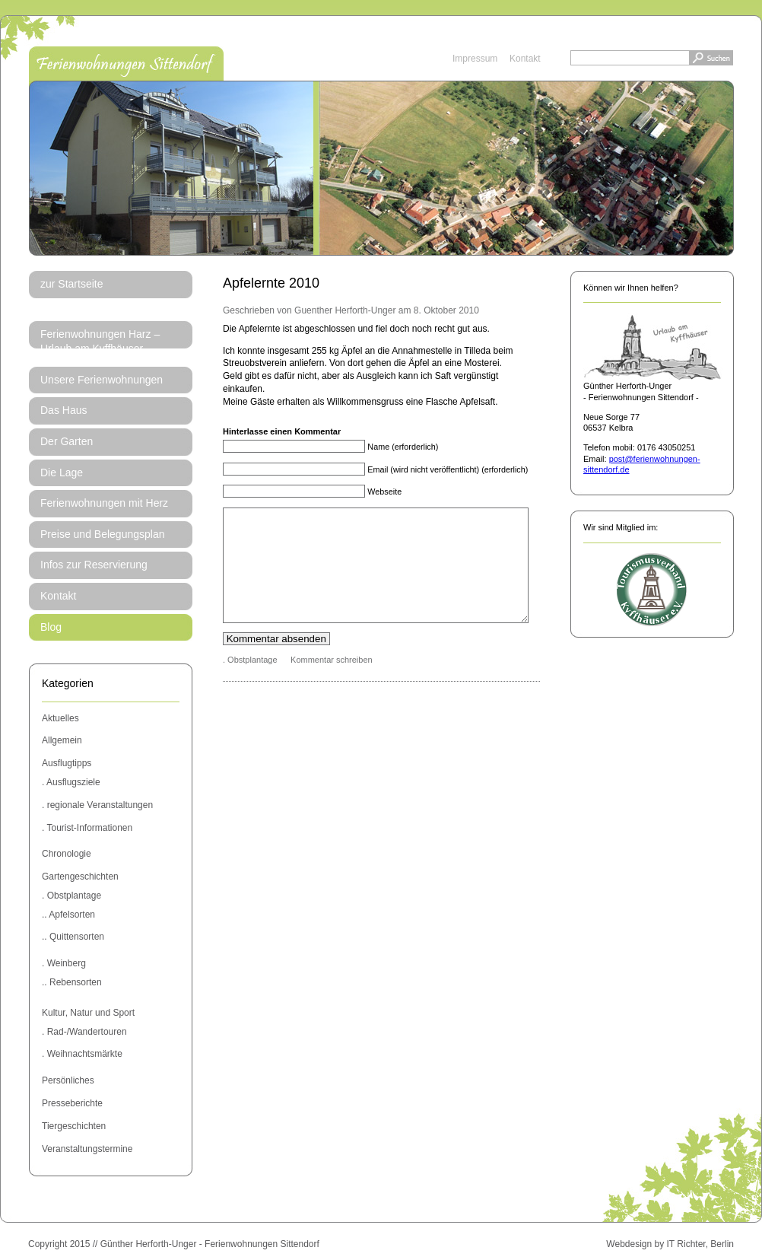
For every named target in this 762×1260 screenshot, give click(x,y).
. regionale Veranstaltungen (97, 805)
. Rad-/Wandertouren (84, 1031)
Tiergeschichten (74, 1126)
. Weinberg (64, 963)
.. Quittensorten (73, 936)
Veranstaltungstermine (87, 1149)
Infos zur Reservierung (94, 564)
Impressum (474, 58)
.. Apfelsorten (68, 914)
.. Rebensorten (72, 982)
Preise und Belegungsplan (102, 534)
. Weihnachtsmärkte (82, 1053)
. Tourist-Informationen (87, 827)
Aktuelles (60, 718)
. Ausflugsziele (71, 782)
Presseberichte (72, 1103)
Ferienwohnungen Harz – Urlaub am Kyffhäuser (100, 341)
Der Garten (66, 441)
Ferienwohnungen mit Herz (104, 503)
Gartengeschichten (80, 876)
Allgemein (62, 740)
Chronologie (66, 853)
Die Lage (61, 472)
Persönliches (68, 1080)
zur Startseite (71, 284)
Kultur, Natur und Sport (88, 1012)
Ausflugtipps (66, 763)
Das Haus (63, 410)
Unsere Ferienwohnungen (101, 380)
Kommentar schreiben (332, 682)
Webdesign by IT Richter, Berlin (670, 1244)
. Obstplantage (71, 895)
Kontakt (525, 58)
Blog (51, 627)
